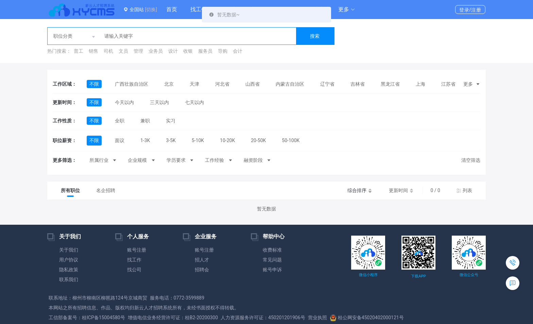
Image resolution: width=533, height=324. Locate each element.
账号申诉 (272, 269)
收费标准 (272, 250)
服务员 (205, 51)
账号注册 (136, 250)
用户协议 (68, 259)
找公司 (134, 269)
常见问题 (272, 259)
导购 (222, 51)
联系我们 (68, 279)
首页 (171, 9)
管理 (138, 51)
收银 (188, 51)
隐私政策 (68, 269)
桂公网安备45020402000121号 (367, 317)
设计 (173, 51)
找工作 (198, 9)
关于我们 (68, 250)
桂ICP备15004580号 (103, 317)
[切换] (151, 9)
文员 (123, 51)
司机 (108, 51)
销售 (93, 51)
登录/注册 (470, 10)
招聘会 (202, 269)
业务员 (156, 51)
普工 (78, 51)
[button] (346, 9)
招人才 (202, 259)
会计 (237, 51)
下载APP (418, 276)
